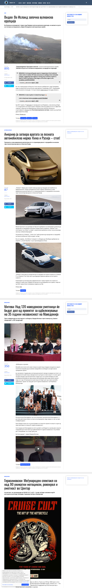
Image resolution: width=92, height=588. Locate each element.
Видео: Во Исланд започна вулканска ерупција (28, 18)
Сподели (8, 82)
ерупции (29, 105)
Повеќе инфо (26, 582)
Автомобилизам (8, 130)
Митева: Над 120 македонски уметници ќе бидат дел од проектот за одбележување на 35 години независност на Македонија (46, 6)
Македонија (7, 302)
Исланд (27, 110)
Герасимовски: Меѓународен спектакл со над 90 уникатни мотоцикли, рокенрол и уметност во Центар (31, 484)
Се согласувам (25, 584)
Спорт (24, 3)
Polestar (23, 290)
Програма (34, 3)
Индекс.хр (23, 114)
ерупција (23, 118)
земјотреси (44, 90)
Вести (20, 3)
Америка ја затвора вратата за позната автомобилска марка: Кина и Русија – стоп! (32, 136)
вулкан (29, 118)
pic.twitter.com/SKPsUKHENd (26, 80)
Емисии (40, 3)
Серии (44, 3)
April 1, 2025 (35, 82)
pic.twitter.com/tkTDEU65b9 (39, 98)
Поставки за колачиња (7, 584)
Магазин (29, 3)
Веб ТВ (48, 3)
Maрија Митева (25, 464)
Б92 (21, 287)
